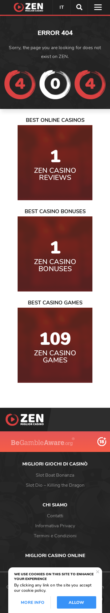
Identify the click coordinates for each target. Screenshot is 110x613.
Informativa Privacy (55, 526)
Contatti (55, 516)
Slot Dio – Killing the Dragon (55, 485)
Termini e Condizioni (55, 536)
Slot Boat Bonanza (55, 475)
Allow (76, 602)
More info (32, 602)
